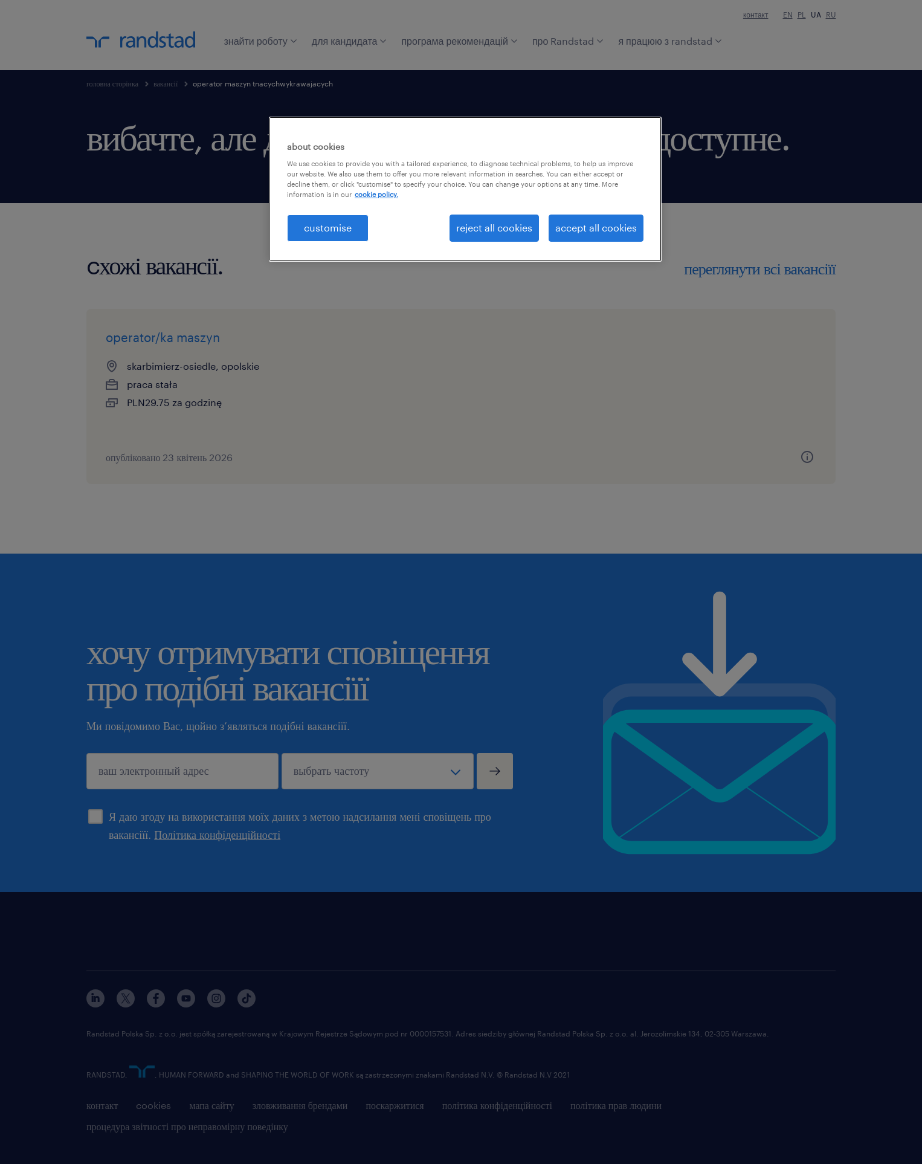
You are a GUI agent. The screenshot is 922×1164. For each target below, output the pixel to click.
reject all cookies (494, 227)
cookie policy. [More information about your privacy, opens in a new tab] (376, 194)
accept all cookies (596, 227)
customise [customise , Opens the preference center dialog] (328, 227)
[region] (465, 189)
